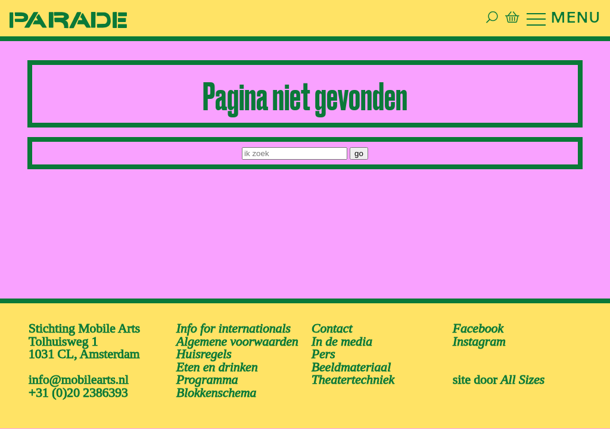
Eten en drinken (217, 365)
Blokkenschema (216, 391)
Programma (207, 378)
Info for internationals (233, 326)
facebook (478, 326)
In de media (342, 339)
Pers (323, 352)
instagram (479, 339)
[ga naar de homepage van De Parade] (60, 18)
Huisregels (204, 352)
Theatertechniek (353, 378)
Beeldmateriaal (351, 365)
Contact (332, 326)
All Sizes (522, 378)
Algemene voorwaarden (237, 339)
